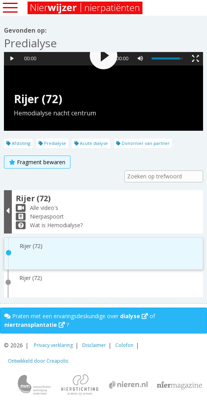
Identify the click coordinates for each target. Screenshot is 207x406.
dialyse (134, 316)
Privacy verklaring (53, 345)
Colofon (124, 345)
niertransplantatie (34, 324)
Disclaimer (94, 345)
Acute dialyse (91, 143)
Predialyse (52, 143)
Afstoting (18, 143)
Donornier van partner (143, 143)
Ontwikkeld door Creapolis (38, 361)
